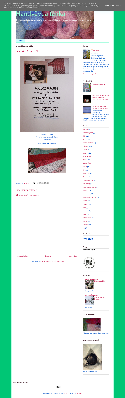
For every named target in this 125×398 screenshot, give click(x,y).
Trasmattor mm (88, 180)
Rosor (85, 167)
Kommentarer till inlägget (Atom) (53, 261)
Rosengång (87, 163)
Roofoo (66, 393)
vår (84, 228)
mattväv (85, 204)
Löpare (85, 153)
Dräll (84, 136)
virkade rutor (87, 218)
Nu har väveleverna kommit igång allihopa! (100, 108)
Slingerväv (86, 173)
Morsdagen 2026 (99, 281)
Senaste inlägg (22, 256)
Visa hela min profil (89, 74)
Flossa (85, 139)
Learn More (109, 5)
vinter (85, 214)
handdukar (86, 194)
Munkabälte (87, 156)
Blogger (79, 393)
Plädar (85, 160)
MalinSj (96, 50)
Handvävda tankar (42, 13)
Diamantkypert (88, 133)
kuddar (85, 201)
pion (84, 207)
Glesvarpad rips (88, 143)
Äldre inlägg (73, 256)
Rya (84, 170)
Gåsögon (86, 146)
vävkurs (85, 224)
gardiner (85, 190)
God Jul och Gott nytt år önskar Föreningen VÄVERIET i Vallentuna (100, 97)
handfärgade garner (89, 197)
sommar (85, 211)
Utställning (86, 184)
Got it (118, 5)
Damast (85, 129)
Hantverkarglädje (91, 279)
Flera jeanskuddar (98, 84)
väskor (85, 221)
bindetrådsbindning (89, 187)
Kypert (85, 150)
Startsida (20, 41)
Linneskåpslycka (91, 295)
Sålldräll (85, 177)
